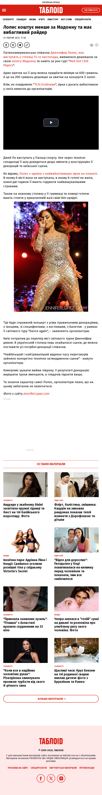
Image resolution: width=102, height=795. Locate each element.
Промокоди (86, 768)
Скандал (21, 19)
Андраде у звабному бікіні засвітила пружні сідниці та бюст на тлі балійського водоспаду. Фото (23, 510)
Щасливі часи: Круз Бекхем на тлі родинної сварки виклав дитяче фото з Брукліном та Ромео (74, 676)
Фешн (32, 19)
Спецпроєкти (83, 19)
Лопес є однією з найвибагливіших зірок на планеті (58, 173)
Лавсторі (52, 19)
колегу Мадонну (24, 61)
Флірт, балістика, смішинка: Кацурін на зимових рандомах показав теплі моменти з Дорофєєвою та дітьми (75, 512)
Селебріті (8, 19)
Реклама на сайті (18, 768)
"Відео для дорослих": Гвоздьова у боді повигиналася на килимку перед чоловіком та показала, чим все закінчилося (73, 569)
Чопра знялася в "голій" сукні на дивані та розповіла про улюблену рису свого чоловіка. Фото (76, 624)
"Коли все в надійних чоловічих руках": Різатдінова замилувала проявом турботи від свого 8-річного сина (24, 678)
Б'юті (42, 19)
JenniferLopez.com (36, 394)
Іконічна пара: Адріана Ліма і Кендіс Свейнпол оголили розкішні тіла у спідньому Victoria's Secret (25, 565)
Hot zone (66, 19)
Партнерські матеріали (63, 768)
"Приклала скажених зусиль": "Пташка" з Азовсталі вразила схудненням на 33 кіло (25, 624)
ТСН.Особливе (44, 84)
